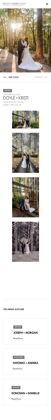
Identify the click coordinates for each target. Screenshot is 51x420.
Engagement (18, 357)
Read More (18, 338)
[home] (14, 4)
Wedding (7, 90)
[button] (47, 4)
